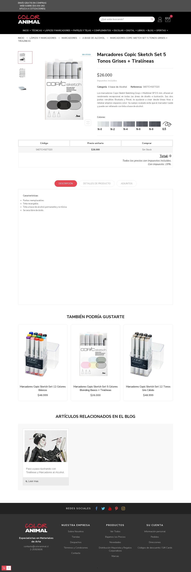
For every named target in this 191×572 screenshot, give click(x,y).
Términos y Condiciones (76, 547)
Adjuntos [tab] (126, 183)
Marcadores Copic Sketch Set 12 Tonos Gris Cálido (148, 388)
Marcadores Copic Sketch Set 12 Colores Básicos (43, 388)
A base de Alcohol (117, 86)
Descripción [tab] (66, 183)
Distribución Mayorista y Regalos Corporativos (115, 549)
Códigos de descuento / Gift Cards (155, 547)
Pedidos (155, 536)
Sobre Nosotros (76, 531)
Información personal (154, 531)
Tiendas (76, 536)
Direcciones (155, 542)
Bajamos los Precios (115, 536)
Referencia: (136, 86)
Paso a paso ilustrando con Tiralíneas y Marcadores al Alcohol (45, 470)
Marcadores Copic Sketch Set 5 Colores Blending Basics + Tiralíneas (95, 388)
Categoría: (102, 86)
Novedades (115, 542)
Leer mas (31, 481)
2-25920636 (36, 549)
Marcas (115, 556)
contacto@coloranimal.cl (36, 546)
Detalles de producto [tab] (96, 183)
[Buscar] (127, 19)
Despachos (75, 542)
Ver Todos (115, 531)
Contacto (75, 553)
